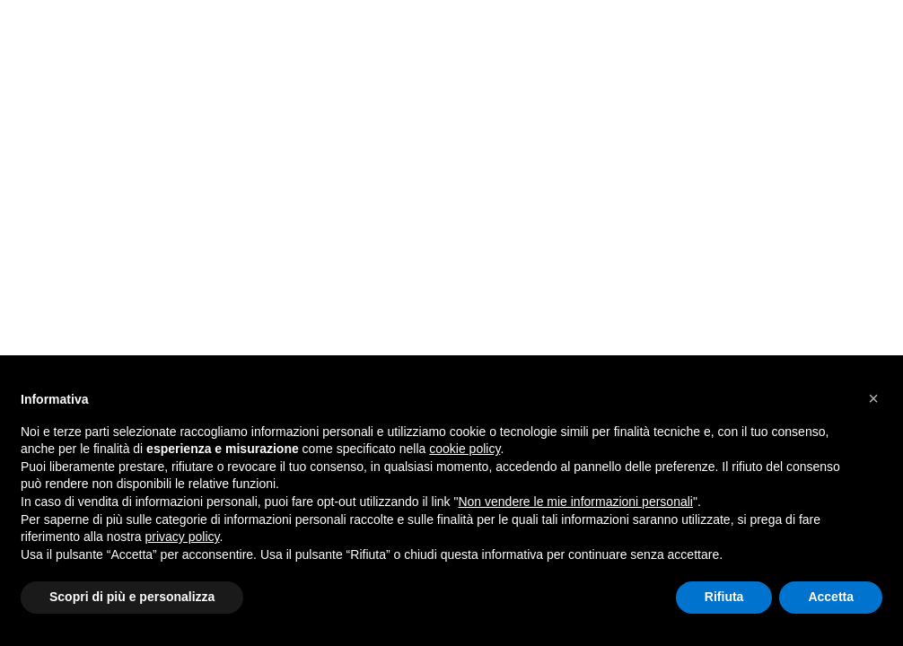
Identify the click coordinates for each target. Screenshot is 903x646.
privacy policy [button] (182, 536)
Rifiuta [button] (724, 596)
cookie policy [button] (464, 448)
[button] (873, 398)
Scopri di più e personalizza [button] (132, 596)
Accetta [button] (831, 596)
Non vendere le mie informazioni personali (575, 501)
